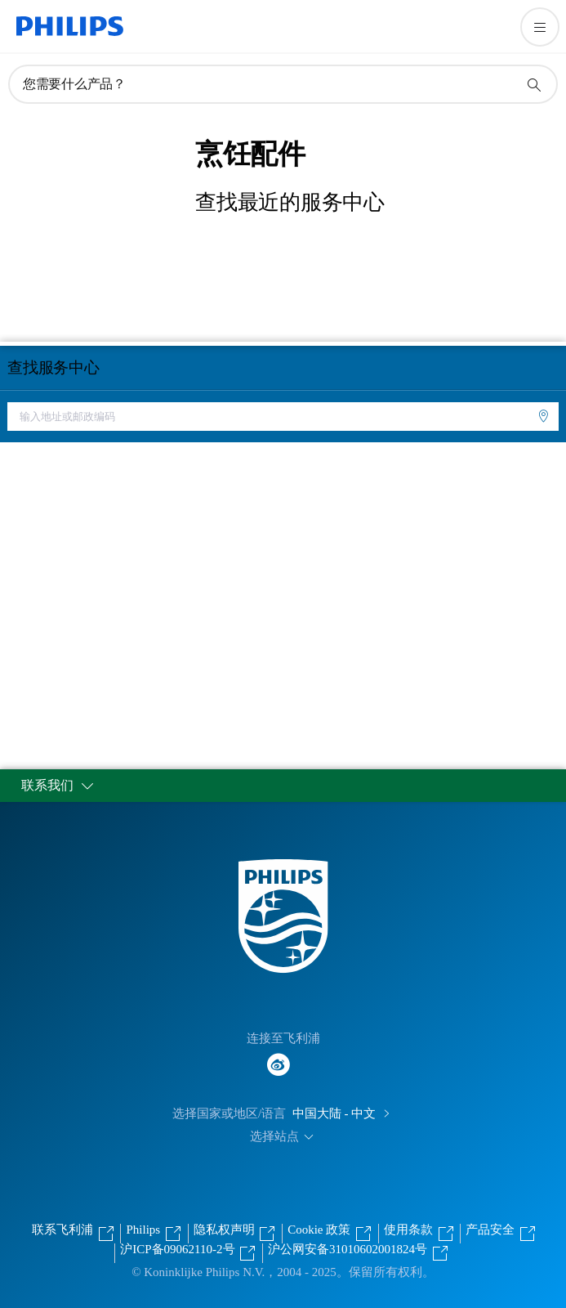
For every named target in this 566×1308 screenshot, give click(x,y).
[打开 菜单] (539, 27)
